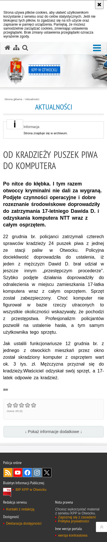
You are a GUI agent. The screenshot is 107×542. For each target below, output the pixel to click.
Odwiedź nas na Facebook (27, 472)
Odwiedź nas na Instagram (37, 472)
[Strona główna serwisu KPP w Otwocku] (7, 48)
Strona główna (13, 99)
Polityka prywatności (73, 521)
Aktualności (32, 99)
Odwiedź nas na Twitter (46, 472)
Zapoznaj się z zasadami (77, 517)
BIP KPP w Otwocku (30, 490)
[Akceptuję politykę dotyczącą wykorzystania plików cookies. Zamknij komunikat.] (99, 4)
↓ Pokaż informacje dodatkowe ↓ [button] (53, 431)
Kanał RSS (8, 472)
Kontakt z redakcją (20, 509)
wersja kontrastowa (72, 535)
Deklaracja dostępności (23, 523)
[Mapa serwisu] (16, 48)
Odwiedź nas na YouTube (17, 472)
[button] (97, 48)
